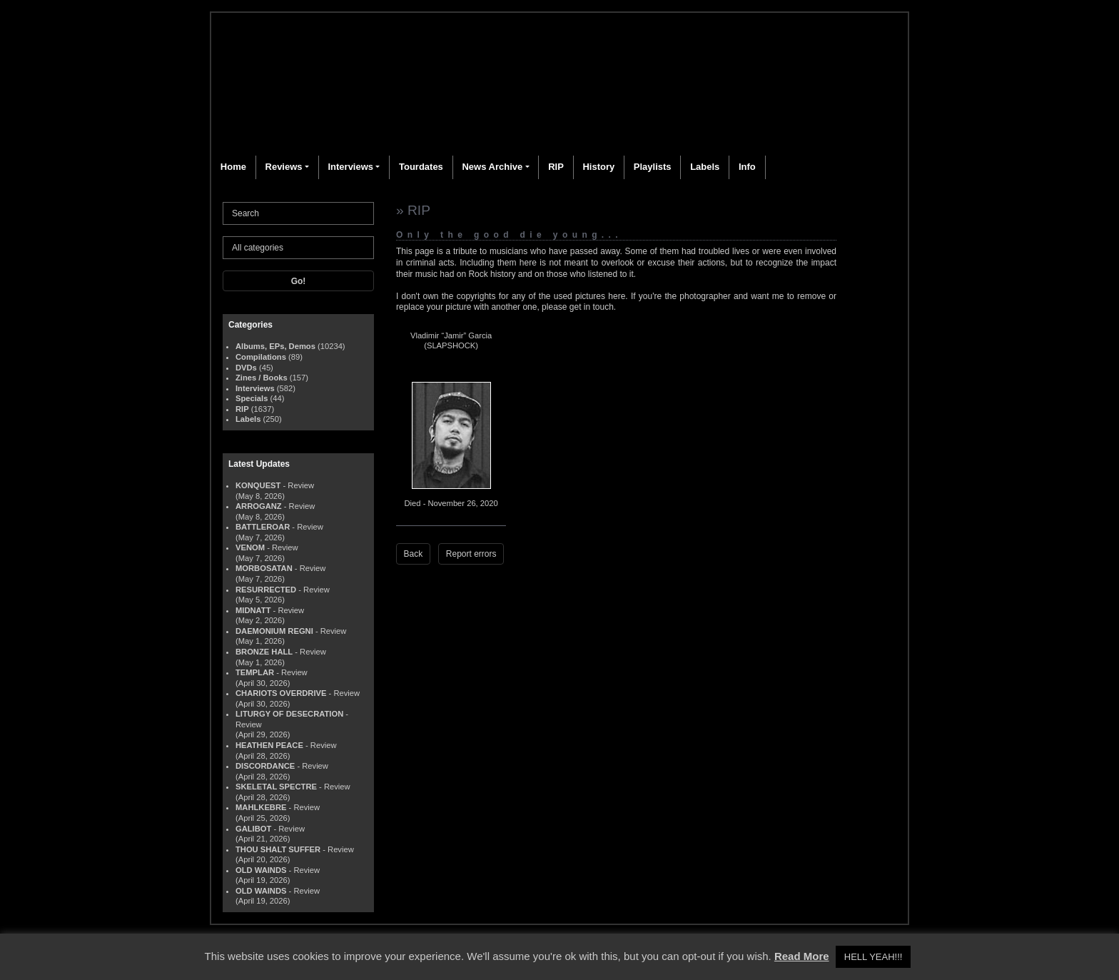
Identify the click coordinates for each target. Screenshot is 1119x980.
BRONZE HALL (264, 651)
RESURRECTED (266, 589)
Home (233, 166)
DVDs (246, 367)
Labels (704, 166)
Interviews (350, 166)
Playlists (653, 166)
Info (747, 166)
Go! (298, 281)
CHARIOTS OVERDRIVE (281, 693)
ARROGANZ (259, 506)
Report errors (471, 554)
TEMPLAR (255, 672)
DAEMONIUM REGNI (274, 631)
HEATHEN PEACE (269, 745)
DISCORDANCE (265, 766)
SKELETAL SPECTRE (276, 786)
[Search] (298, 213)
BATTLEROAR (263, 526)
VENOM (250, 547)
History (598, 166)
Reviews (284, 166)
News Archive (492, 166)
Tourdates (421, 166)
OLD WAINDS (261, 870)
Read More (801, 956)
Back (413, 554)
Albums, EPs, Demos (275, 346)
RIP (556, 166)
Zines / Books (262, 377)
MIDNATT (253, 610)
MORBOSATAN (264, 568)
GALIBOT (253, 828)
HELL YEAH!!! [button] (873, 956)
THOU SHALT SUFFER (278, 849)
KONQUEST (258, 485)
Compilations (261, 357)
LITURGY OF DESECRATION (289, 713)
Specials (252, 398)
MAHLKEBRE (261, 807)
